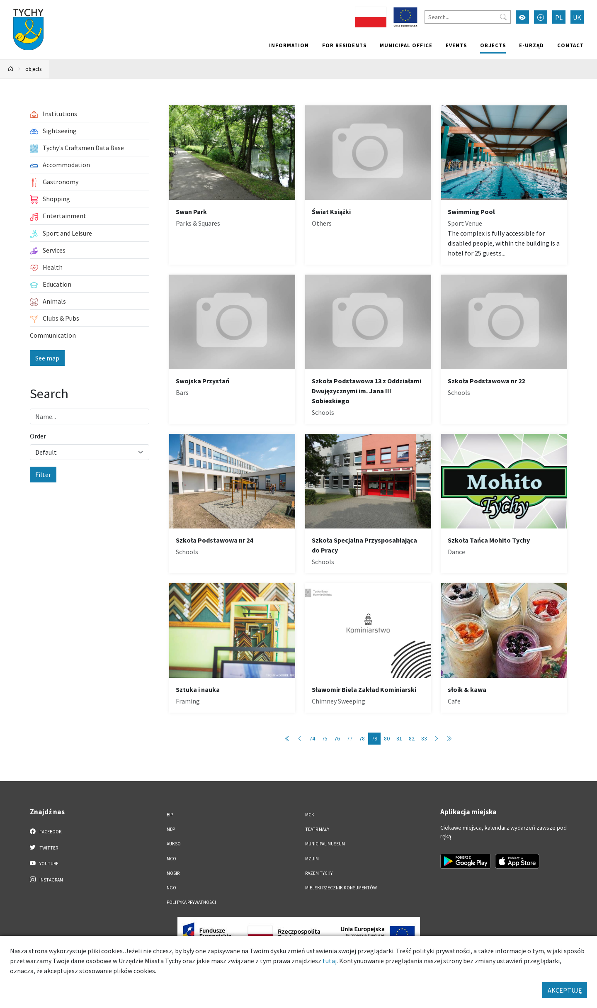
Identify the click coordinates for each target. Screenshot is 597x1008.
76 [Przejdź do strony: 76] (337, 738)
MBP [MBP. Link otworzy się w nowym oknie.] (171, 829)
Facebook (46, 831)
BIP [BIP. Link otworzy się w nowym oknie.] (170, 815)
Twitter (44, 847)
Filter (43, 474)
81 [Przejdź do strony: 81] (399, 738)
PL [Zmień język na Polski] (559, 17)
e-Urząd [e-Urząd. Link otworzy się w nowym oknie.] (531, 45)
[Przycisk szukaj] (503, 17)
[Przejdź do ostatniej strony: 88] (449, 739)
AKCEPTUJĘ (565, 990)
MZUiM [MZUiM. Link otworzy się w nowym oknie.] (312, 859)
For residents (344, 45)
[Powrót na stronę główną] (10, 69)
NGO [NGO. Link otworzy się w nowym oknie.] (171, 888)
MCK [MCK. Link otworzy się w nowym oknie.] (309, 815)
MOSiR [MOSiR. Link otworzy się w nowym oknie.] (173, 873)
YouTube (44, 863)
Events (456, 45)
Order (38, 436)
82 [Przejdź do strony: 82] (412, 738)
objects (493, 45)
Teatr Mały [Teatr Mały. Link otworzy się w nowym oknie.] (317, 829)
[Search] (468, 17)
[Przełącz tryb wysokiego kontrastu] (522, 17)
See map (47, 358)
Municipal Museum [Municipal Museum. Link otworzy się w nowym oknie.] (325, 844)
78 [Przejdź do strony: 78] (362, 738)
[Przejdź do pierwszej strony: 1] (287, 739)
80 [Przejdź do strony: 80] (387, 738)
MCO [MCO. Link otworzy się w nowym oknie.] (171, 859)
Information (289, 45)
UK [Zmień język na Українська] (577, 17)
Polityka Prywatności (191, 902)
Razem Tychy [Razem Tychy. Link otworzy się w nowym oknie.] (318, 873)
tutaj (330, 961)
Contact (570, 45)
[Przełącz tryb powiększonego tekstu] (540, 17)
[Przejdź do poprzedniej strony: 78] (300, 739)
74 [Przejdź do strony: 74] (312, 738)
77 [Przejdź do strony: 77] (349, 738)
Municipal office (406, 45)
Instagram (46, 879)
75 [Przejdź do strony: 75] (325, 738)
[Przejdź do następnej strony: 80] (436, 739)
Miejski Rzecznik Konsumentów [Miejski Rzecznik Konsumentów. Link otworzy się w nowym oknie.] (341, 888)
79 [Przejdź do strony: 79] (374, 738)
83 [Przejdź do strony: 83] (424, 738)
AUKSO (174, 844)
